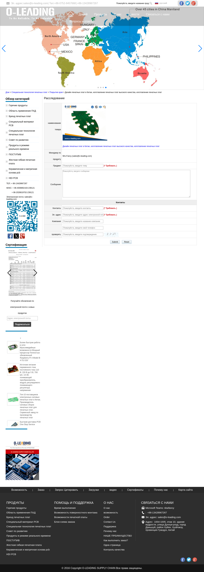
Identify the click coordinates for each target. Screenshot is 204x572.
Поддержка (110, 526)
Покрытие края (56, 92)
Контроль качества (114, 549)
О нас (107, 508)
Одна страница (112, 545)
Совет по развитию (19, 140)
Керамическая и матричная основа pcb (28, 549)
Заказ (41, 489)
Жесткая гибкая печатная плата (24, 545)
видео (113, 489)
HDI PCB (13, 178)
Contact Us (109, 521)
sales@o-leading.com (35, 3)
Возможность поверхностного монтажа (75, 512)
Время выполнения (65, 508)
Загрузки (94, 489)
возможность (111, 512)
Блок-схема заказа (64, 521)
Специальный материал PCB (22, 521)
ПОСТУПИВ (15, 154)
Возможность (19, 489)
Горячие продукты (18, 105)
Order (107, 517)
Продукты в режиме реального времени (28, 535)
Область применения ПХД (22, 111)
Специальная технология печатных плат (29, 92)
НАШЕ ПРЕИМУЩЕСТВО (118, 535)
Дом (7, 92)
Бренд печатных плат (20, 116)
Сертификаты (135, 489)
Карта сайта (185, 489)
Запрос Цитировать (66, 489)
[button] (98, 87)
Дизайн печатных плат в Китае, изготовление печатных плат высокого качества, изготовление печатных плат (111, 146)
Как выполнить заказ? (116, 540)
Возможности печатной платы (70, 517)
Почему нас (161, 489)
